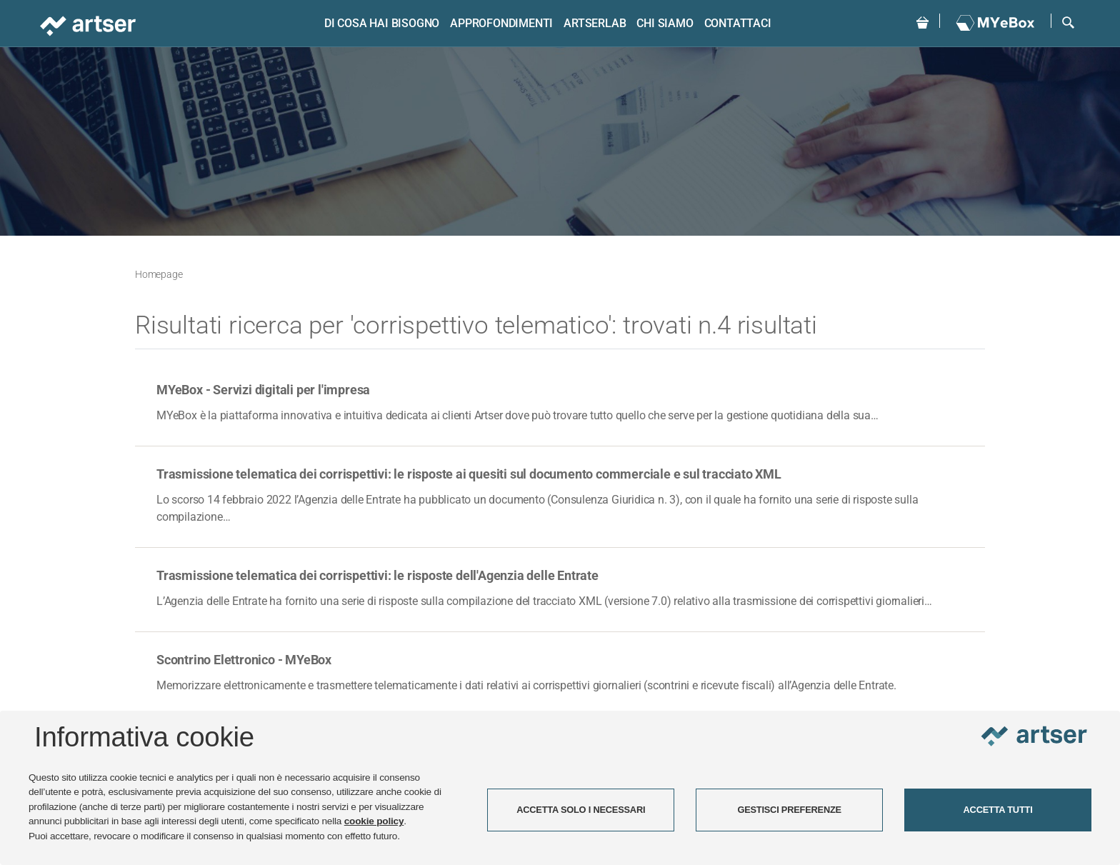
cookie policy (374, 821)
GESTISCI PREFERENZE (789, 809)
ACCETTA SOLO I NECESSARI (580, 809)
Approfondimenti (501, 23)
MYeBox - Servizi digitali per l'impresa (263, 389)
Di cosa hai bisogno (381, 23)
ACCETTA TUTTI (998, 809)
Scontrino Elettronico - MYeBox (243, 659)
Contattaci (737, 23)
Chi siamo (664, 23)
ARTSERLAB (595, 23)
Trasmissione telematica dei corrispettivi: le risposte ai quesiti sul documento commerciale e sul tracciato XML (468, 473)
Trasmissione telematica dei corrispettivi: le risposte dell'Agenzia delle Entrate (377, 575)
